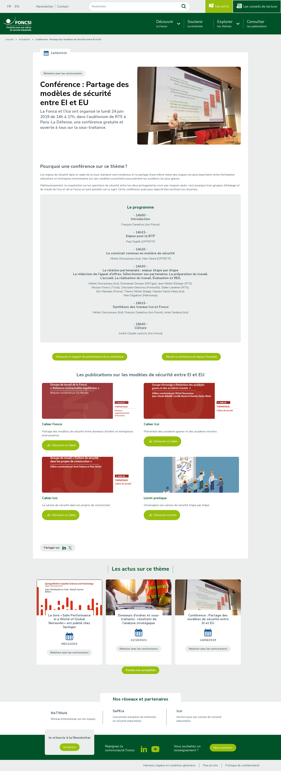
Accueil (9, 39)
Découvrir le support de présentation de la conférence (90, 357)
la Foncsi (164, 23)
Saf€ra (118, 711)
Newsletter (44, 6)
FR (9, 6)
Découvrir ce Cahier (64, 445)
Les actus (222, 6)
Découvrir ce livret (165, 515)
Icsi (179, 711)
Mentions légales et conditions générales (169, 765)
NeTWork (59, 713)
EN (17, 6)
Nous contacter (223, 748)
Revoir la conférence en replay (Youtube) (191, 357)
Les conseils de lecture (260, 6)
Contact (63, 6)
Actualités (24, 39)
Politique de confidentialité (242, 765)
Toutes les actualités (140, 670)
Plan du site (210, 765)
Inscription (69, 747)
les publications (257, 23)
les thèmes (224, 23)
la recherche (195, 23)
